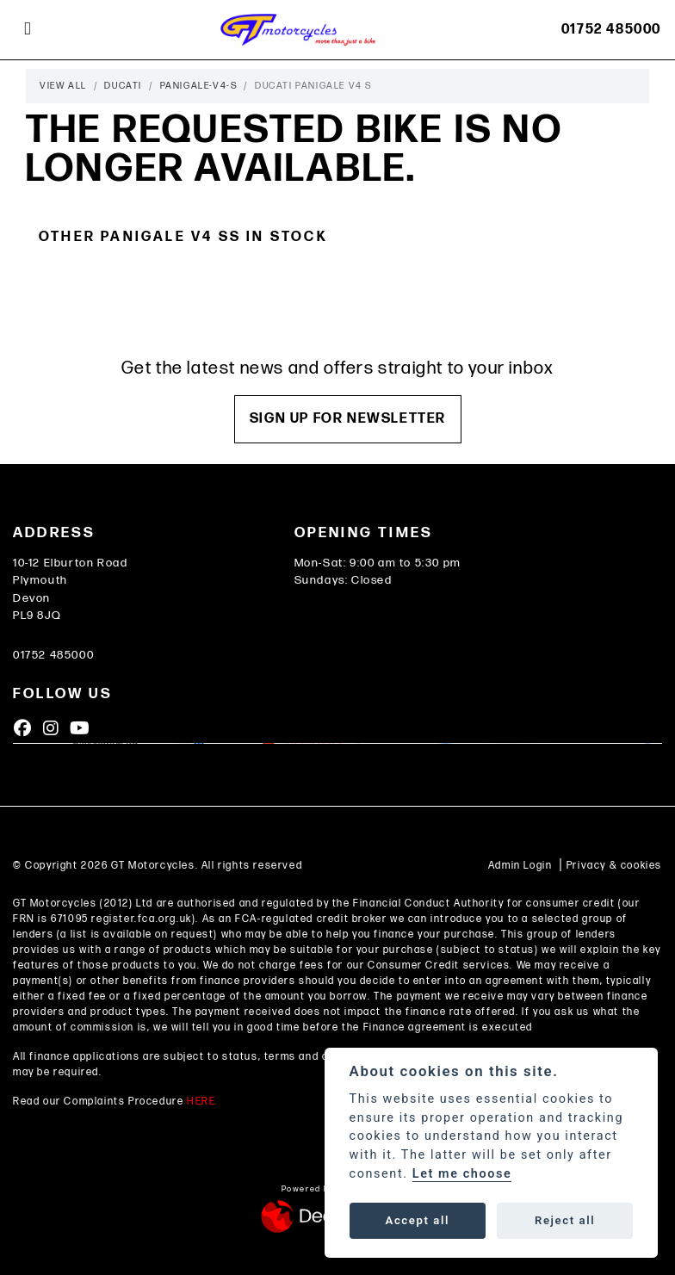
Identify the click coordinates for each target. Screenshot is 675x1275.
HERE (201, 1101)
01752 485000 (611, 30)
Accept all (417, 1220)
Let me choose (462, 1174)
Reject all (565, 1220)
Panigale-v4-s (199, 85)
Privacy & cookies (614, 865)
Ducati (123, 85)
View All (63, 85)
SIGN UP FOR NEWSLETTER (348, 419)
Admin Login (520, 865)
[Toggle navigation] (27, 29)
